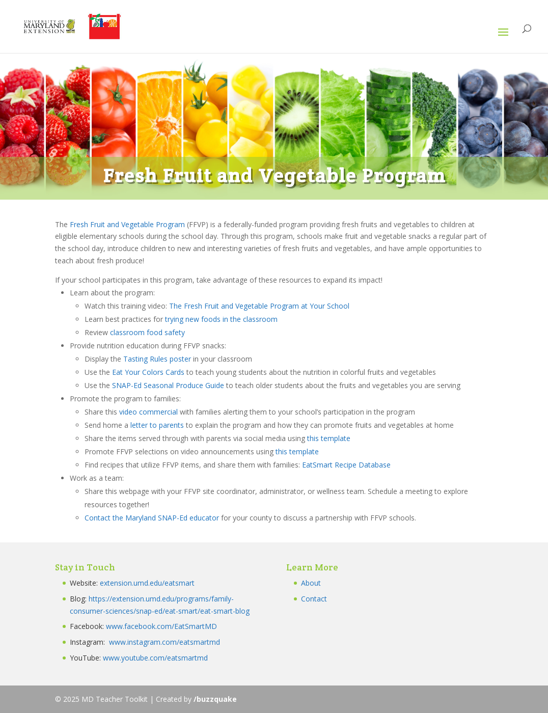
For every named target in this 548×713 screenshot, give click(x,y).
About (311, 583)
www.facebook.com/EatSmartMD (161, 626)
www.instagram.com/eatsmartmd (165, 642)
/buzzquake (215, 699)
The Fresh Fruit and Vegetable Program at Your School (259, 306)
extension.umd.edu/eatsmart (147, 583)
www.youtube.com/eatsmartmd (155, 658)
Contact (314, 599)
